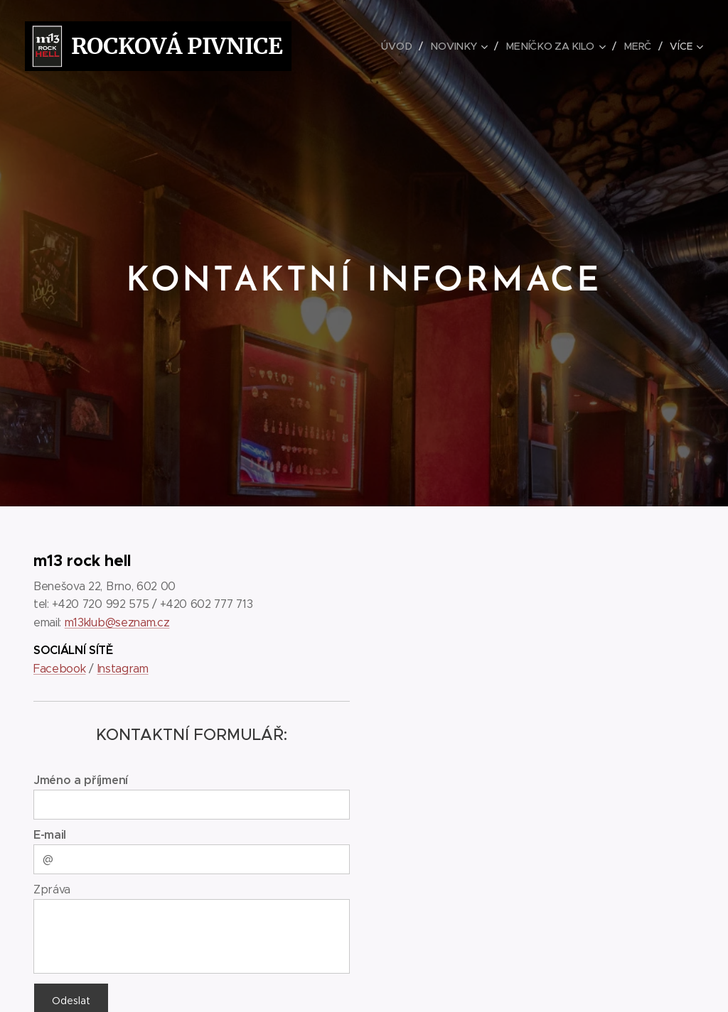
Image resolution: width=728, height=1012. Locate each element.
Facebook (59, 668)
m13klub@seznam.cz (117, 622)
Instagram (123, 668)
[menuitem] (402, 46)
